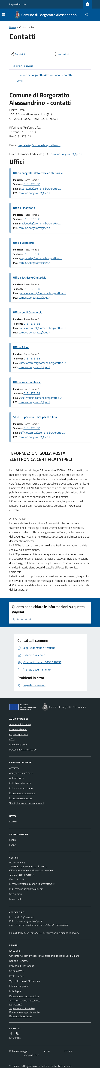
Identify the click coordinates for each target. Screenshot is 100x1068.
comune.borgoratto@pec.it (66, 154)
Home (12, 27)
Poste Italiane (16, 976)
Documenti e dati (18, 729)
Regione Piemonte (17, 4)
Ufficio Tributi (21, 347)
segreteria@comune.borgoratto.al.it (39, 145)
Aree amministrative (20, 724)
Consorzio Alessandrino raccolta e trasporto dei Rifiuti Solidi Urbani (44, 956)
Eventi (12, 845)
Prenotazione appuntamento (24, 1012)
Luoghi (12, 840)
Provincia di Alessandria (21, 966)
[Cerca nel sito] (86, 15)
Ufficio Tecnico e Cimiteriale (29, 277)
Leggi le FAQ (15, 1004)
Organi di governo (18, 734)
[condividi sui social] (17, 54)
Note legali (15, 991)
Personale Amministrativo (22, 749)
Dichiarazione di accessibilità (24, 996)
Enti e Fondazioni (18, 744)
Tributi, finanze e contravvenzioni (26, 803)
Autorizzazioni (16, 778)
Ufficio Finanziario (24, 208)
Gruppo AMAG (16, 971)
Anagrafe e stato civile (21, 773)
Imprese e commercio (20, 798)
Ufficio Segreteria (23, 243)
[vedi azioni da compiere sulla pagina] (61, 54)
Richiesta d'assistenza (20, 1016)
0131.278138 (32, 184)
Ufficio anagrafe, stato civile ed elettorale (38, 173)
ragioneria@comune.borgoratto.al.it (41, 223)
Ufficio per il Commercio (27, 312)
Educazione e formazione (22, 793)
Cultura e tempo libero (21, 788)
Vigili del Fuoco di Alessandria (24, 981)
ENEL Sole (14, 951)
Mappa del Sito (31, 1055)
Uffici (12, 739)
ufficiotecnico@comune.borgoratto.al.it (43, 293)
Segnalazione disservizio (22, 1008)
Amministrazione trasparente (24, 1000)
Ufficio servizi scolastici (27, 382)
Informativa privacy (19, 986)
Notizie (13, 821)
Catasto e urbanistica (20, 783)
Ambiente (14, 768)
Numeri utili (15, 899)
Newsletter (15, 1038)
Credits (68, 1051)
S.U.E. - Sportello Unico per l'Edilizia (35, 417)
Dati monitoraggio (18, 1051)
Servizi (46, 1051)
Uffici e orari (15, 894)
